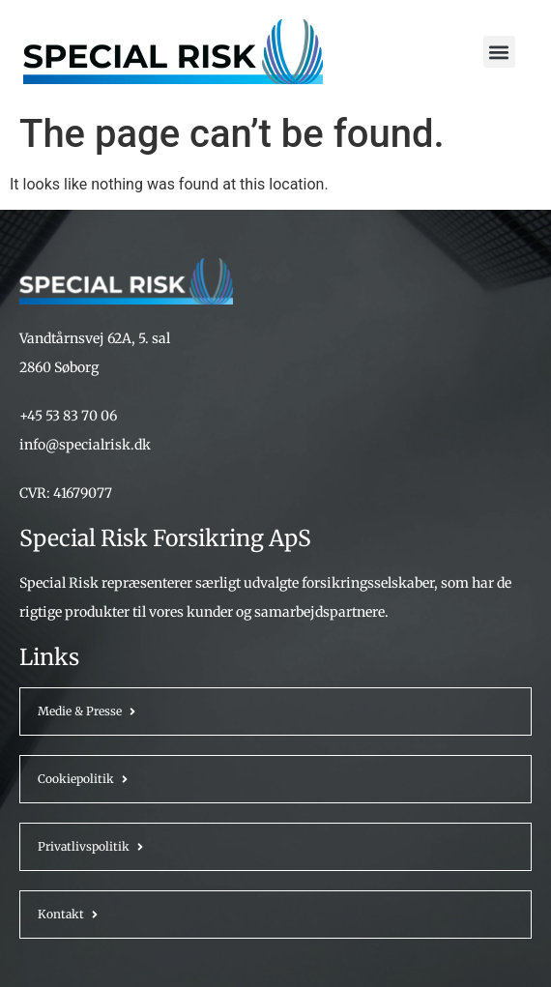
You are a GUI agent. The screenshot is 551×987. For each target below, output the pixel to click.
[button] (499, 52)
